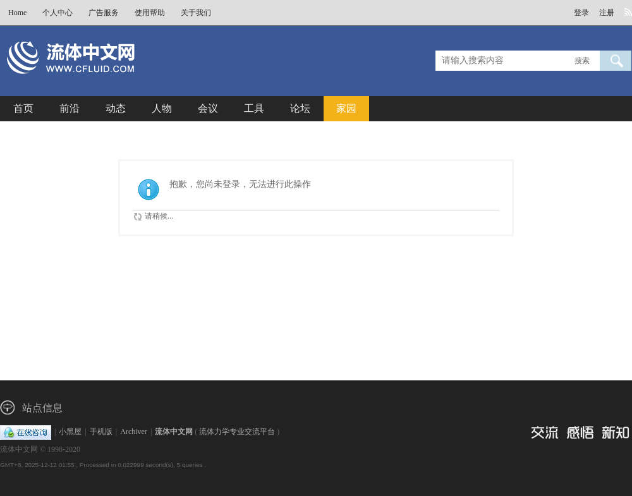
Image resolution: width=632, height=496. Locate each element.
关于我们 (196, 12)
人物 (162, 108)
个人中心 (57, 12)
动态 (116, 108)
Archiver (133, 431)
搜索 (582, 60)
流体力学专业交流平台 (237, 431)
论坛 (300, 108)
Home (17, 12)
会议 (208, 108)
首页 (23, 108)
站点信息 (42, 407)
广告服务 (103, 12)
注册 (606, 12)
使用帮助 (150, 12)
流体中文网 (174, 431)
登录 (581, 12)
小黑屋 (70, 431)
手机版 (101, 431)
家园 (346, 108)
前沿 (69, 108)
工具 (254, 108)
